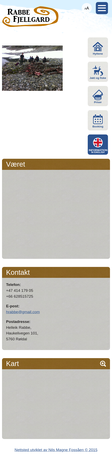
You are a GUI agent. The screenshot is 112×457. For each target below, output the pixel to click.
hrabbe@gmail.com (23, 312)
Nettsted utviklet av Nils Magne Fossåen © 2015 (56, 450)
